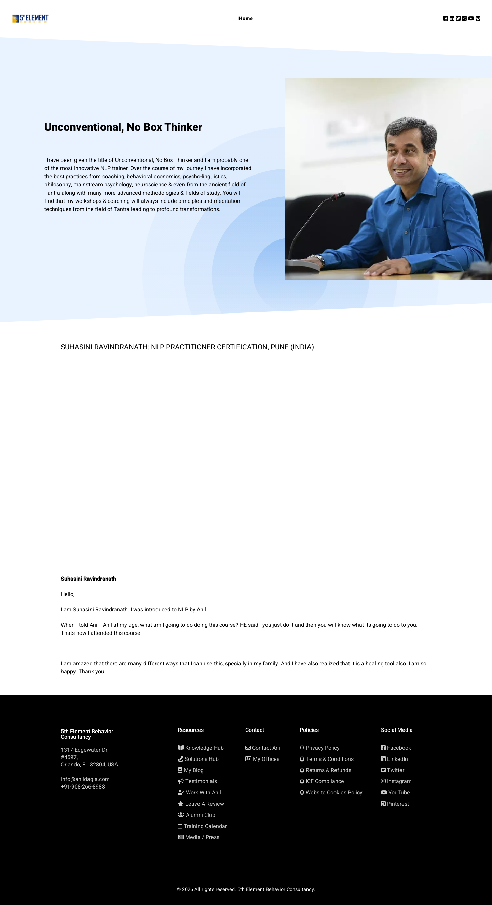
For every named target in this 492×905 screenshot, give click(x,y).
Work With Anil (203, 793)
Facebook (399, 748)
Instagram (399, 781)
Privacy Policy (323, 748)
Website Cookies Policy (334, 793)
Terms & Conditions (330, 759)
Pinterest (398, 804)
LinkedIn (397, 759)
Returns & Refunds (328, 770)
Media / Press (202, 837)
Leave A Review (204, 804)
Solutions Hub (201, 759)
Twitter (395, 770)
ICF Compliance (325, 781)
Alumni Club (200, 815)
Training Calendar (205, 826)
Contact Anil (267, 748)
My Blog (194, 770)
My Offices (266, 759)
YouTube (399, 793)
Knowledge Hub (204, 748)
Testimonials (201, 781)
